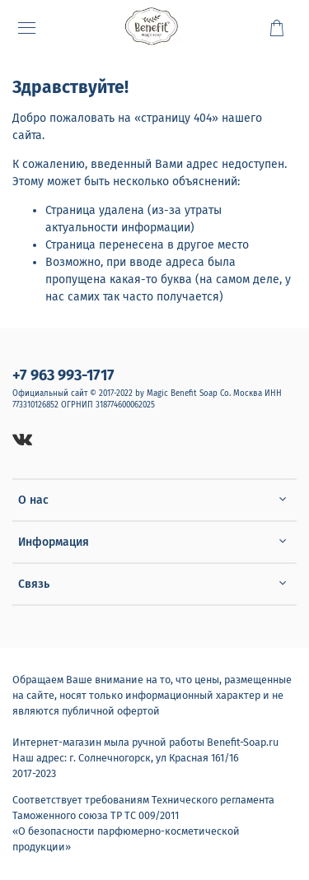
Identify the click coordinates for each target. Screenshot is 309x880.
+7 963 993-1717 (63, 375)
